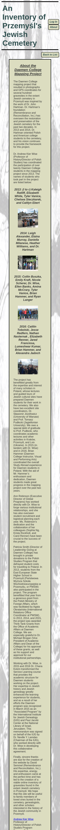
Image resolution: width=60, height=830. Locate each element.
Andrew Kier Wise (23, 819)
